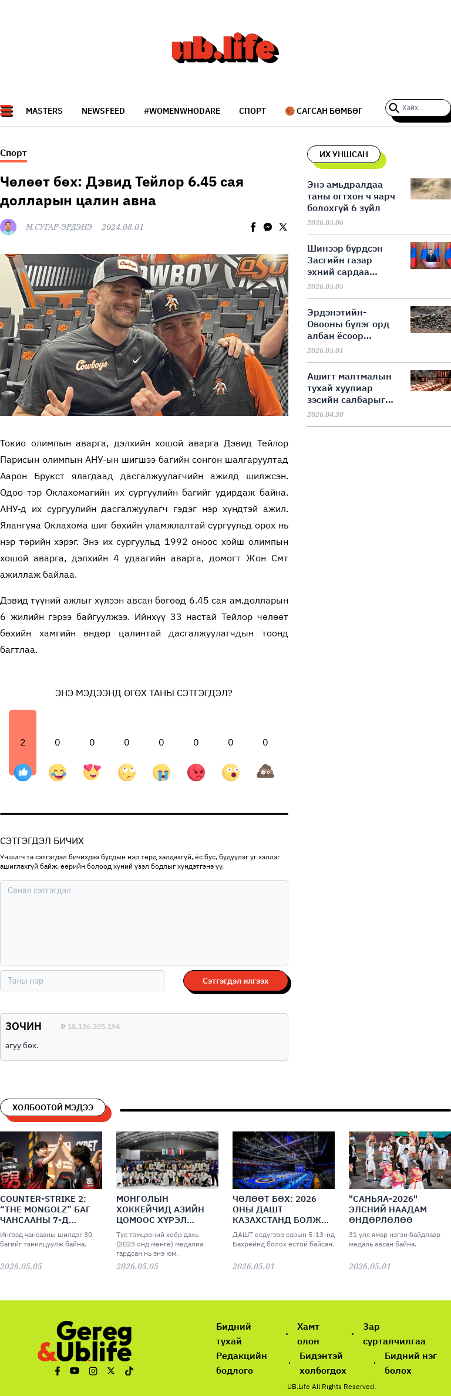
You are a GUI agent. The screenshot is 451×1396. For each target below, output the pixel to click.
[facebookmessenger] (267, 227)
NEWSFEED (103, 111)
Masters (44, 111)
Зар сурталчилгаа (394, 1333)
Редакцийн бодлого (241, 1363)
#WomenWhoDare (182, 111)
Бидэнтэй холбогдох (322, 1363)
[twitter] (283, 227)
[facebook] (253, 227)
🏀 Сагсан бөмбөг (323, 111)
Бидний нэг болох (411, 1363)
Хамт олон (308, 1333)
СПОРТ (252, 111)
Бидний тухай (233, 1333)
